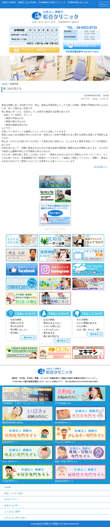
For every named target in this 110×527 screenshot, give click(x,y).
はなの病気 (49, 319)
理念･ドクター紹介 (13, 493)
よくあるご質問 (12, 511)
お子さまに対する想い (15, 517)
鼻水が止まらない (52, 323)
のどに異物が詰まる (87, 323)
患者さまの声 (11, 505)
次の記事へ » (100, 166)
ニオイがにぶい (51, 329)
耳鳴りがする (17, 323)
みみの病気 (15, 319)
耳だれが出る (17, 326)
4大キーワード (11, 499)
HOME (4, 84)
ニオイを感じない (52, 326)
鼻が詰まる (49, 333)
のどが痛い (82, 326)
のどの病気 (82, 319)
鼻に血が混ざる (51, 336)
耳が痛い (14, 333)
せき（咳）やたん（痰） (89, 329)
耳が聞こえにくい (19, 329)
